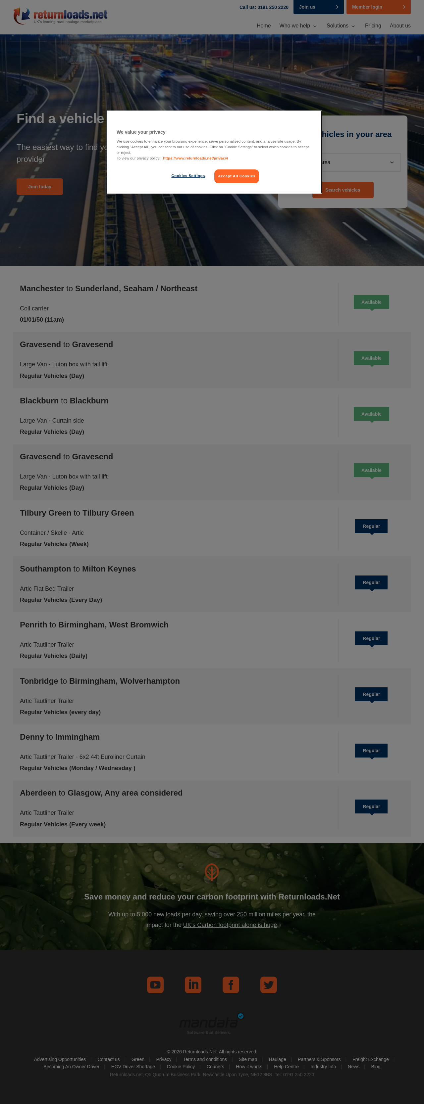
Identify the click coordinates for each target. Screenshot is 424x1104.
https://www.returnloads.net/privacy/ (195, 158)
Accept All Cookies (236, 176)
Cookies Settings (188, 176)
